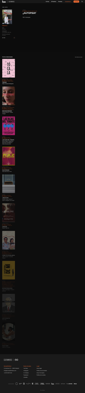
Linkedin (25, 377)
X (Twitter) (26, 372)
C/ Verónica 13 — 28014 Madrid (11, 368)
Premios (60, 1)
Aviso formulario (40, 372)
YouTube (25, 368)
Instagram (25, 370)
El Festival (53, 1)
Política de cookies (41, 375)
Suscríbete (76, 1)
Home (3, 7)
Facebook (25, 375)
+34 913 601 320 (8, 372)
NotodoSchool (68, 1)
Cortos (47, 1)
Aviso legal (39, 368)
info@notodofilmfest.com (10, 370)
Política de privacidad (42, 370)
